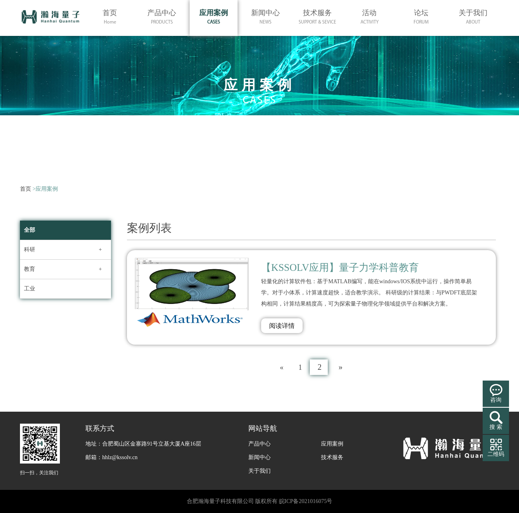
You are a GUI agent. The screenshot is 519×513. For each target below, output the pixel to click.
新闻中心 (259, 457)
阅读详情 (282, 325)
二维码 (495, 454)
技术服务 (332, 457)
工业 (29, 289)
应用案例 (332, 444)
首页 (25, 189)
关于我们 (259, 471)
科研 (29, 250)
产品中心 (259, 444)
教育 (29, 269)
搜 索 (495, 427)
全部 (29, 230)
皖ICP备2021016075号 (306, 501)
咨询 (495, 400)
